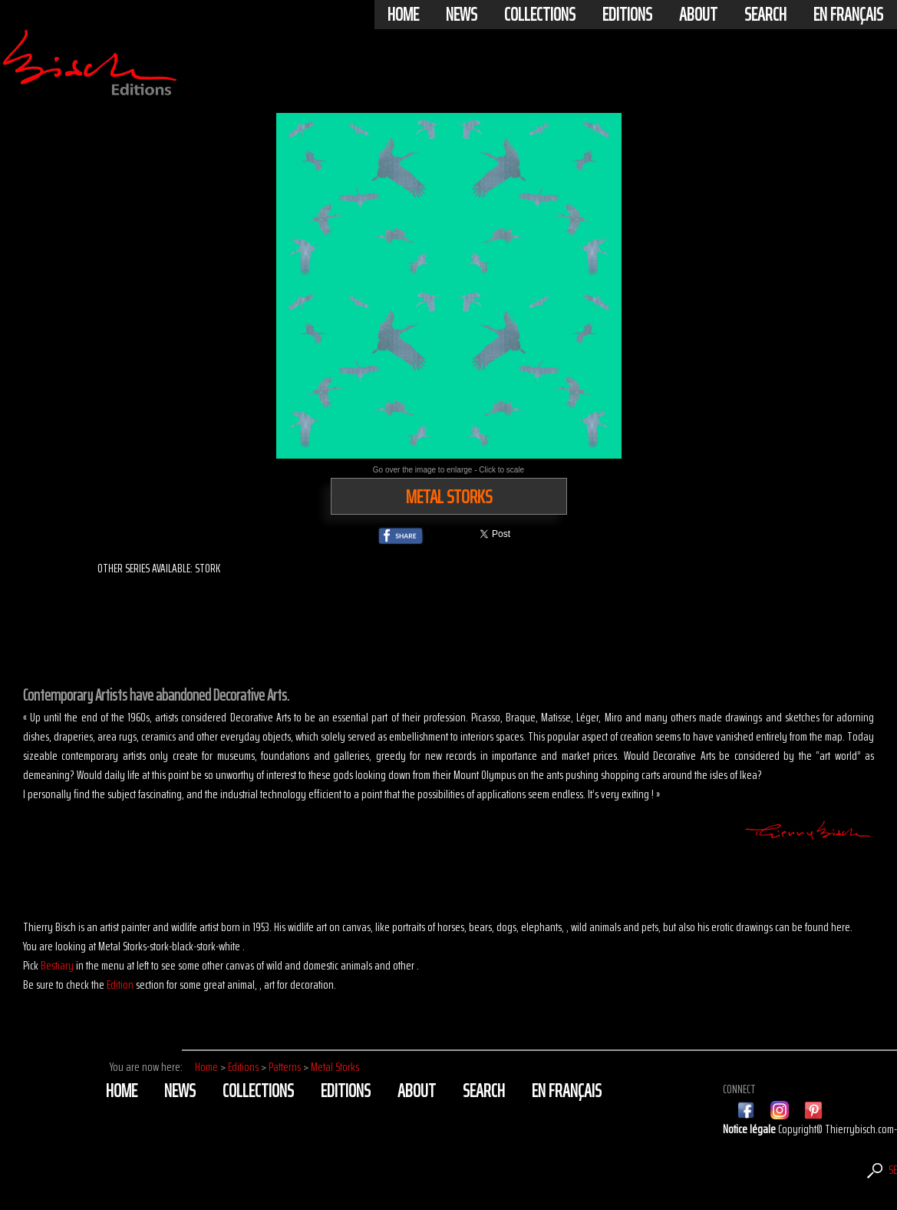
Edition (120, 984)
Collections (539, 14)
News (461, 14)
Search (765, 14)
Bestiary (57, 965)
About (698, 14)
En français (848, 14)
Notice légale (750, 1129)
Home (403, 14)
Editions (627, 14)
